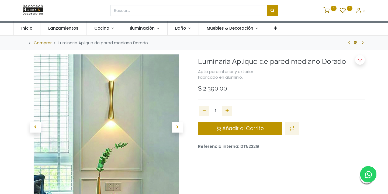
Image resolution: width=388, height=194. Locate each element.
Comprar (43, 43)
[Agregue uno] (227, 111)
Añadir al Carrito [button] (240, 128)
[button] (284, 28)
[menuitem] (36, 28)
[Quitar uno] (204, 111)
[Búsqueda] (272, 10)
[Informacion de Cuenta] (360, 11)
